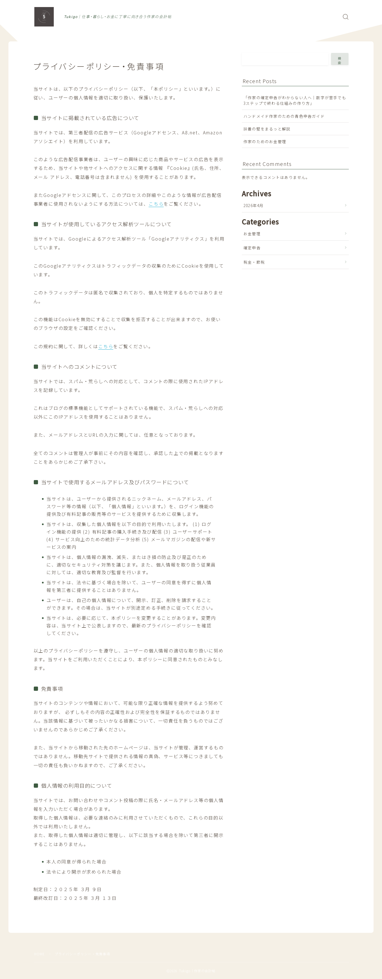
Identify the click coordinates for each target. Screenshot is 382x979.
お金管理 (252, 233)
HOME (39, 953)
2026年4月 (253, 205)
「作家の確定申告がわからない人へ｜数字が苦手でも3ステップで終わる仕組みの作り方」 (295, 100)
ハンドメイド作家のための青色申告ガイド (284, 116)
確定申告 (252, 247)
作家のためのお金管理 (265, 141)
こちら (156, 203)
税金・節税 (254, 262)
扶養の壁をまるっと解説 (267, 129)
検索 (340, 60)
